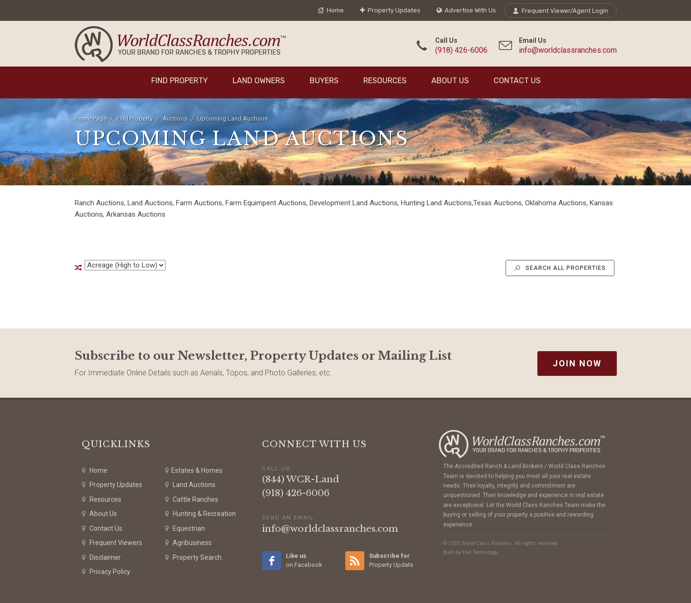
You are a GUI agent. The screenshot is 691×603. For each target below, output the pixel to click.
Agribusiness (188, 543)
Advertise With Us (466, 10)
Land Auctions (190, 485)
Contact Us (517, 80)
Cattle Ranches (191, 500)
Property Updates (390, 10)
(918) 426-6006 (461, 50)
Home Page (91, 118)
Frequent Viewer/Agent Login (560, 11)
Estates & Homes (194, 471)
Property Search (193, 558)
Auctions (175, 118)
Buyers (324, 80)
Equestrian (185, 529)
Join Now (577, 363)
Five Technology (480, 552)
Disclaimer (101, 558)
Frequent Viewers (112, 543)
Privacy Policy (106, 572)
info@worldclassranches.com (568, 50)
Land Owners (259, 80)
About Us (450, 80)
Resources (385, 80)
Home (331, 10)
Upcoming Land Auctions (232, 118)
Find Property (179, 80)
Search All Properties (560, 268)
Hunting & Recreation (200, 514)
